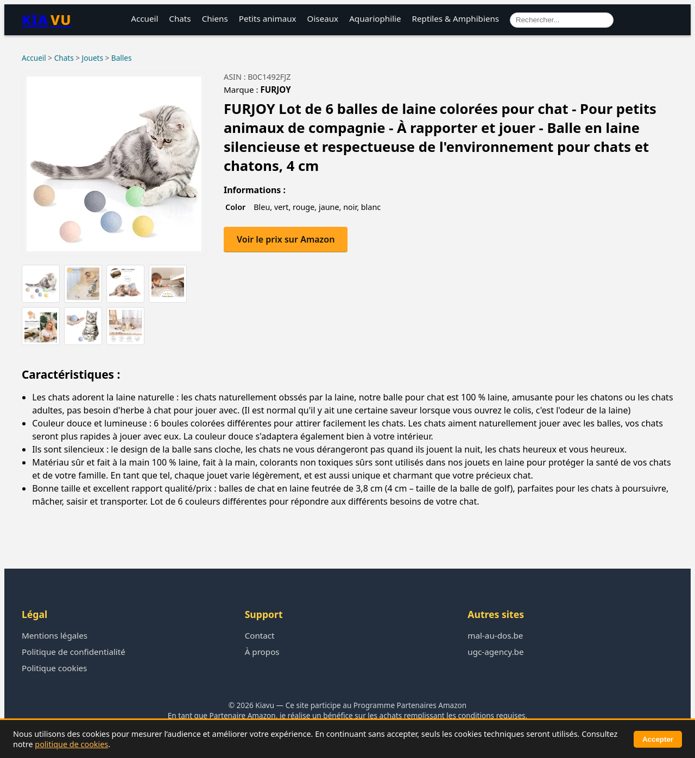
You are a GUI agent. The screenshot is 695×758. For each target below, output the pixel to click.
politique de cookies (71, 744)
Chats (180, 18)
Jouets (92, 58)
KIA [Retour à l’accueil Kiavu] (47, 19)
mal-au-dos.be (495, 635)
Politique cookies (54, 668)
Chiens (215, 18)
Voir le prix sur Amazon (285, 239)
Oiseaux (323, 18)
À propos (262, 651)
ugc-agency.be (495, 651)
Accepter (657, 739)
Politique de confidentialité (73, 651)
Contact (260, 635)
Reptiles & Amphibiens (456, 18)
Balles (121, 58)
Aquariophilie (375, 18)
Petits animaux (267, 18)
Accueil (144, 18)
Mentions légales (54, 635)
